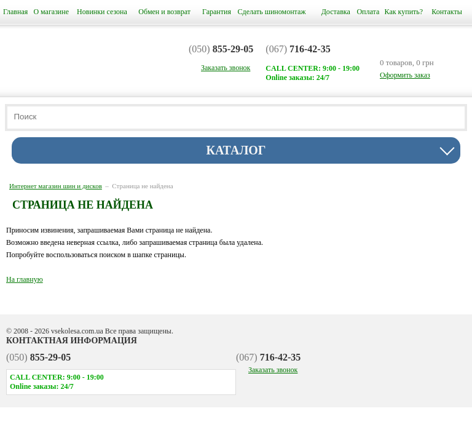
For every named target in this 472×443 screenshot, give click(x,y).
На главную (24, 279)
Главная (15, 11)
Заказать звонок (272, 369)
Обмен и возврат (164, 11)
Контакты (446, 11)
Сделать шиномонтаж (272, 11)
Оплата (367, 11)
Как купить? (404, 11)
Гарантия (216, 11)
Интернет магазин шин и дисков (55, 186)
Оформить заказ (405, 75)
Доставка (335, 11)
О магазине (51, 11)
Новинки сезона (102, 11)
